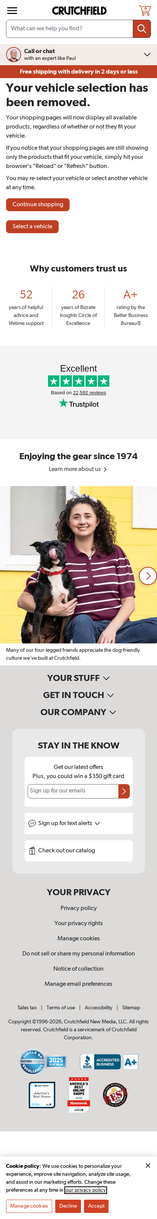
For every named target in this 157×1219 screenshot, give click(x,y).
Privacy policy (79, 908)
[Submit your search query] (142, 29)
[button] (148, 576)
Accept (96, 1209)
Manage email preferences (78, 984)
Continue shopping (37, 205)
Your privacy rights (78, 924)
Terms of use (61, 1007)
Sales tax (27, 1007)
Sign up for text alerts (69, 824)
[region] (78, 575)
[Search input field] (78, 29)
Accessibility (98, 1007)
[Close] (148, 1169)
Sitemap (131, 1007)
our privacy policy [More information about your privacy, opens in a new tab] (85, 1193)
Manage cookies (79, 939)
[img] (12, 11)
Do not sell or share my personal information (78, 954)
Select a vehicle (32, 227)
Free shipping (79, 71)
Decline (68, 1209)
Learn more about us (78, 469)
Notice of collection (78, 969)
